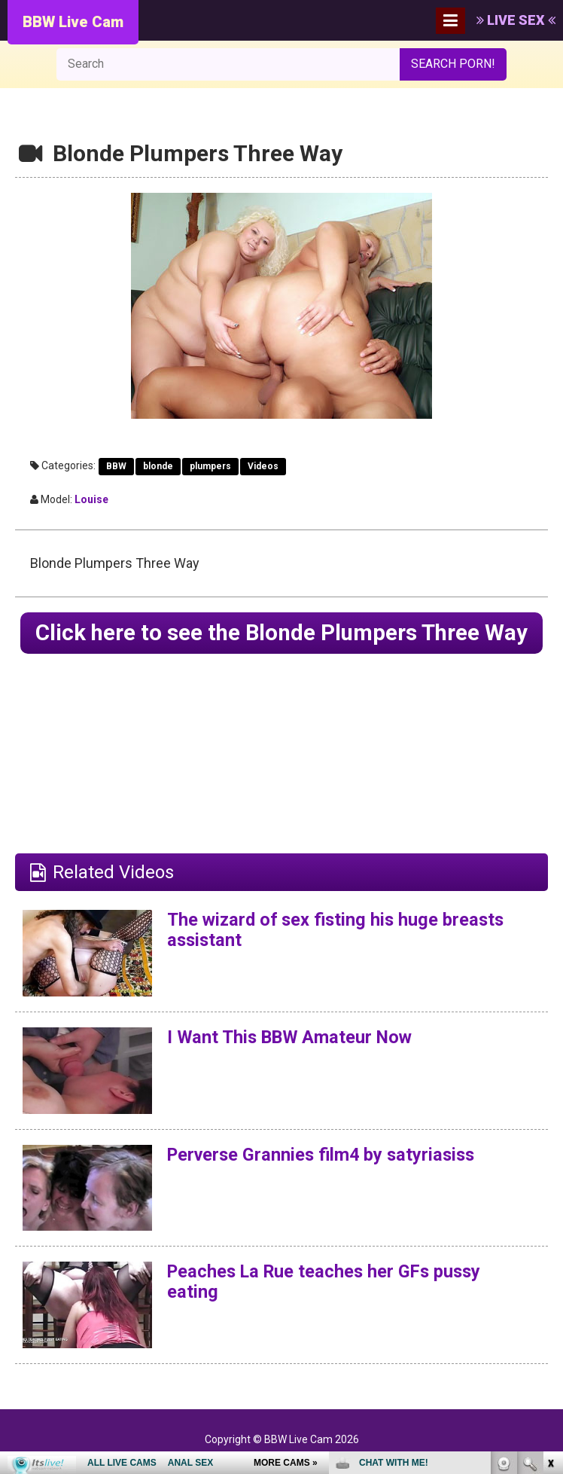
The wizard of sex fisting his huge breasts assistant (339, 957)
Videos (263, 466)
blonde (158, 466)
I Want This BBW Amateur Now (293, 1065)
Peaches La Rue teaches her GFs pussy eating (328, 1309)
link (549, 1238)
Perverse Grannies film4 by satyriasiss (325, 1182)
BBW (116, 466)
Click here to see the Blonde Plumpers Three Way (282, 646)
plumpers (210, 466)
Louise (91, 499)
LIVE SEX (515, 20)
